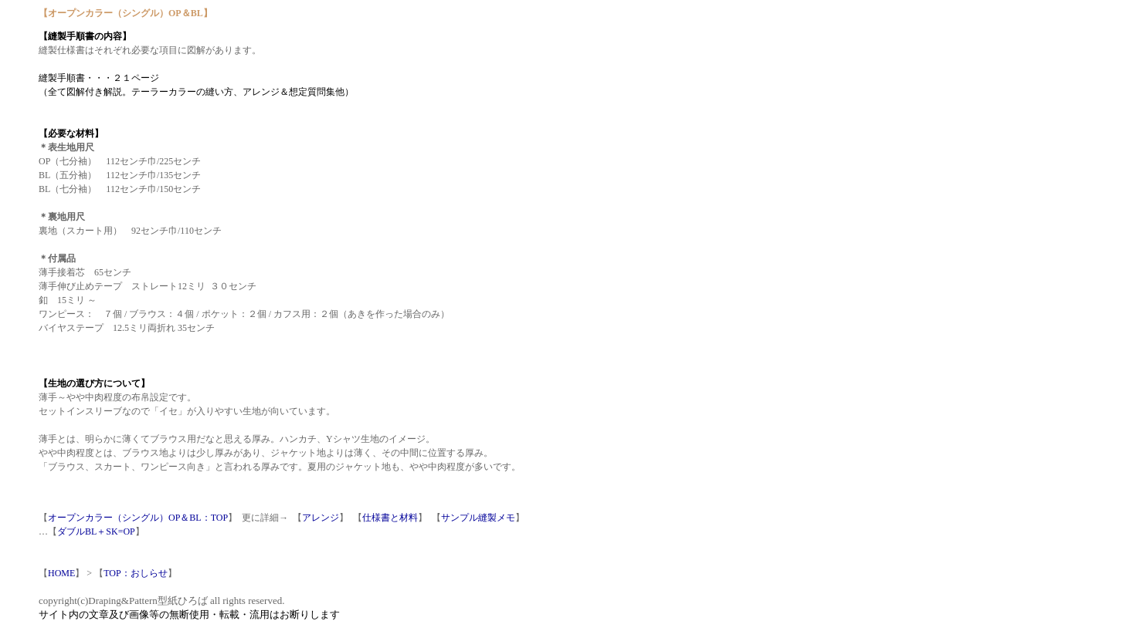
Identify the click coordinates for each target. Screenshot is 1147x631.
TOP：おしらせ (135, 573)
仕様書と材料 (390, 517)
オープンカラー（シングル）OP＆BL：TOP (138, 517)
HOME (61, 573)
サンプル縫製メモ (478, 517)
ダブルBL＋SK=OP (96, 531)
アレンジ (320, 517)
